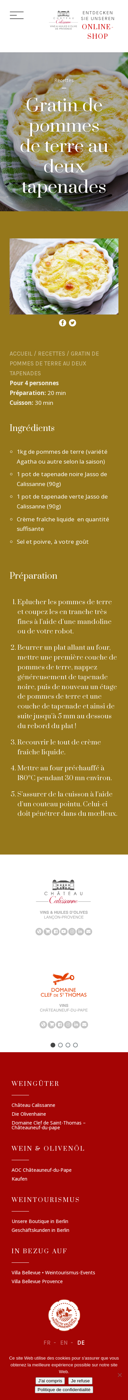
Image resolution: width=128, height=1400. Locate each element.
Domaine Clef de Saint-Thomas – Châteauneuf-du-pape (49, 1125)
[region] (64, 907)
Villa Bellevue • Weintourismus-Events (53, 1273)
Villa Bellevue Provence (37, 1282)
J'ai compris (50, 1380)
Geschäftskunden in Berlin (40, 1230)
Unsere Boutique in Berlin (40, 1221)
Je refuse (80, 1380)
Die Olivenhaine (29, 1114)
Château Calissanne (33, 1105)
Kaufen (19, 1179)
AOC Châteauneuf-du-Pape (42, 1170)
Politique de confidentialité (64, 1389)
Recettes (51, 353)
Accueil (21, 353)
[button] (53, 1045)
